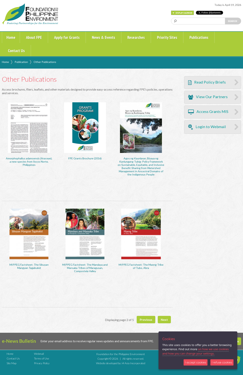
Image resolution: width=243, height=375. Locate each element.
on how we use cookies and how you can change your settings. (195, 351)
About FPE (34, 37)
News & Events (103, 37)
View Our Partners (208, 97)
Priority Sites (167, 37)
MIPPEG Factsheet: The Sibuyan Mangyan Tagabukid (29, 266)
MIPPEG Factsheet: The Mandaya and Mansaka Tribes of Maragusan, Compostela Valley (85, 268)
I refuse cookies (222, 362)
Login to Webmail (207, 127)
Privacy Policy (42, 363)
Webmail (39, 353)
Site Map (11, 363)
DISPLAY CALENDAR (182, 12)
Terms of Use (41, 358)
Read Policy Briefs (207, 82)
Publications (198, 37)
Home (10, 37)
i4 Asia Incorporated (133, 363)
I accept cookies (195, 362)
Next (164, 319)
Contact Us (16, 50)
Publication (21, 61)
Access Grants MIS (208, 111)
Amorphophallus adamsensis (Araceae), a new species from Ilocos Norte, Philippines (29, 161)
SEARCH (232, 21)
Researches (136, 37)
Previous (146, 319)
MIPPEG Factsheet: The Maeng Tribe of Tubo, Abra (141, 266)
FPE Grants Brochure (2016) (85, 158)
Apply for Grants (67, 37)
